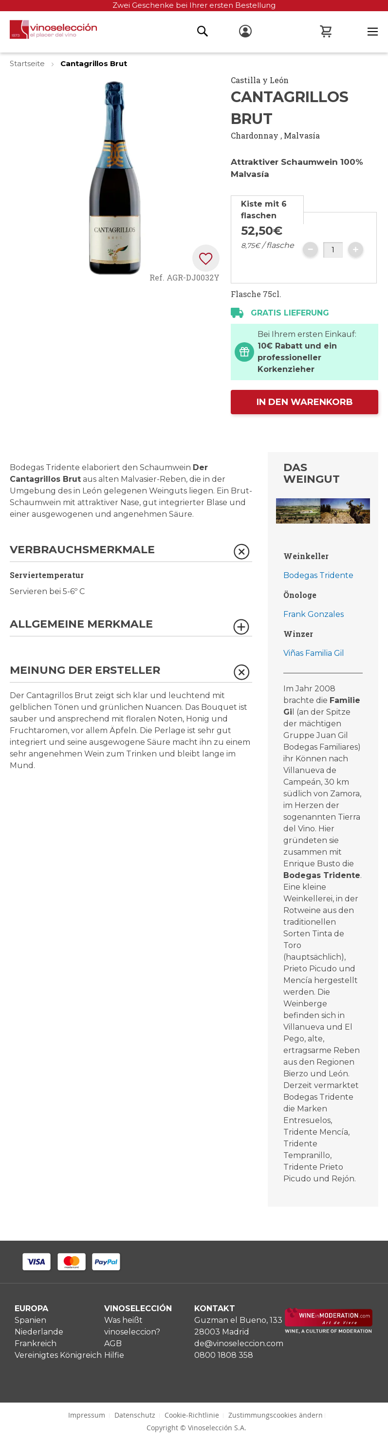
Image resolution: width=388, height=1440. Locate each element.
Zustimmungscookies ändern (275, 1415)
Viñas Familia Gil (313, 653)
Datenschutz (134, 1415)
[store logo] (48, 32)
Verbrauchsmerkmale (82, 550)
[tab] (267, 209)
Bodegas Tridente (318, 575)
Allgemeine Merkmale (81, 624)
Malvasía (302, 135)
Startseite (28, 63)
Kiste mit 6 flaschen (264, 209)
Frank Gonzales (313, 614)
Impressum (86, 1415)
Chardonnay (254, 135)
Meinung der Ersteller (85, 671)
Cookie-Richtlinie (192, 1415)
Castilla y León (260, 80)
